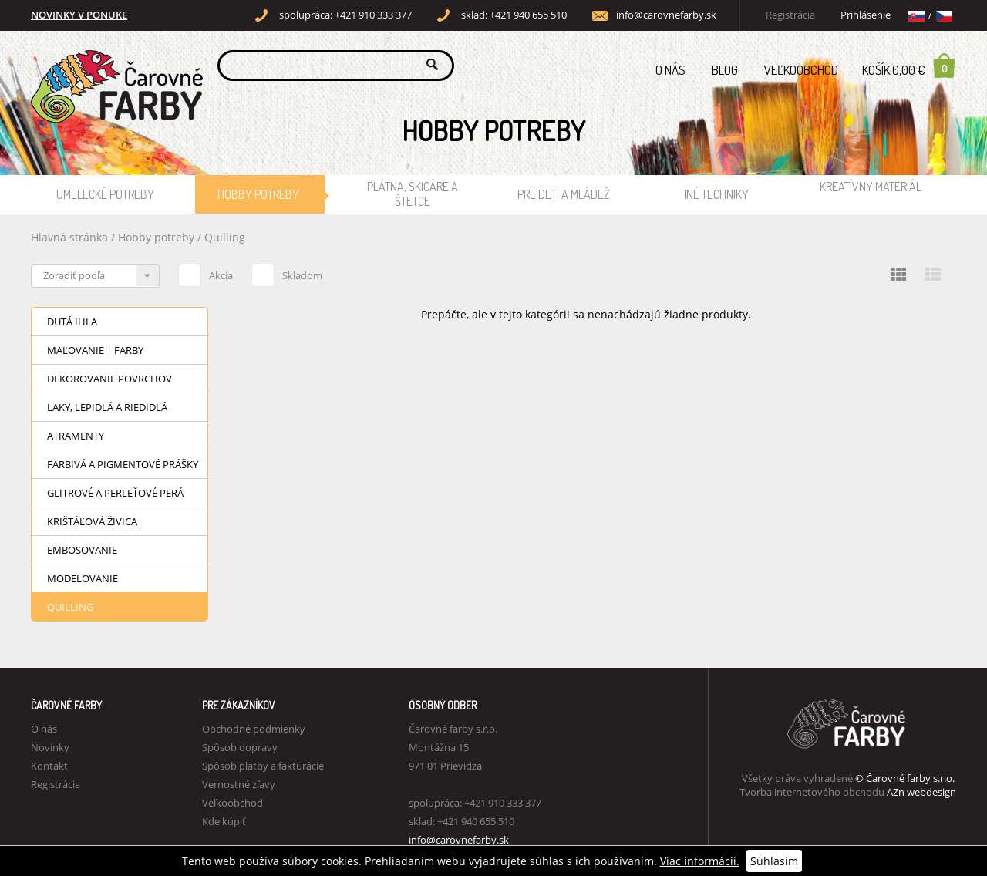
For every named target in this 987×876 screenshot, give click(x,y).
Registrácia (790, 15)
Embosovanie (82, 550)
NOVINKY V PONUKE (79, 15)
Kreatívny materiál (870, 186)
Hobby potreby (258, 194)
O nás (670, 70)
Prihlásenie (865, 15)
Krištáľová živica (92, 521)
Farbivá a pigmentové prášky (122, 464)
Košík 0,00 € (909, 65)
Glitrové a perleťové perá (115, 493)
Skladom (286, 273)
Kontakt (49, 766)
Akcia (205, 273)
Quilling (224, 237)
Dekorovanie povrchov (109, 379)
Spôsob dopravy (240, 747)
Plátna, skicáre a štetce (412, 194)
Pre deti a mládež (563, 194)
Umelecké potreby (105, 194)
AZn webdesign (921, 792)
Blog (725, 70)
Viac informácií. (699, 861)
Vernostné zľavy (238, 784)
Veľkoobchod (801, 70)
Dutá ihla (72, 321)
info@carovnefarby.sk (666, 15)
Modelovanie (82, 578)
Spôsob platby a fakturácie (263, 766)
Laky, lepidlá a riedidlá (107, 407)
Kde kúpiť (224, 821)
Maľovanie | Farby (95, 350)
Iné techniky (716, 194)
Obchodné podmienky (253, 729)
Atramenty (75, 436)
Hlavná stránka (69, 237)
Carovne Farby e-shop (114, 64)
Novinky (50, 747)
